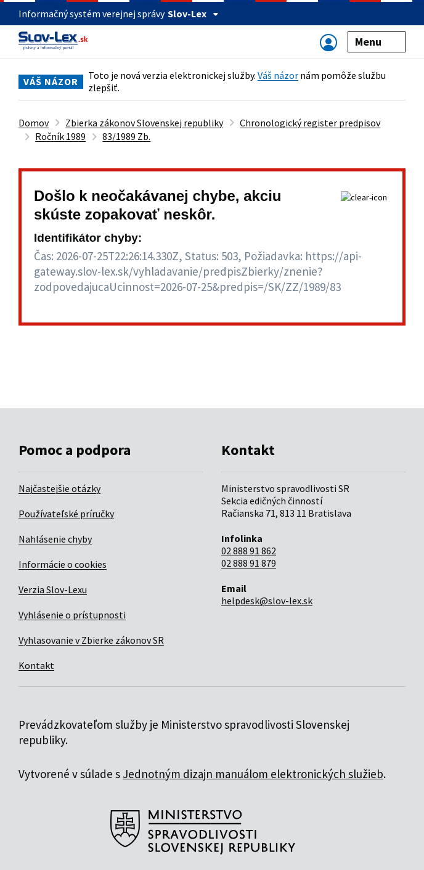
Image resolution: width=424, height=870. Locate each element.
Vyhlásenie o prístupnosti (72, 615)
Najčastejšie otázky (59, 488)
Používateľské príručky (66, 513)
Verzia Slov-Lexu (52, 589)
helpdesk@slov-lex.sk (266, 600)
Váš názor (278, 75)
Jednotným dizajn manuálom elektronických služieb (253, 773)
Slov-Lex (193, 13)
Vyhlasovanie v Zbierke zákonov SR (91, 640)
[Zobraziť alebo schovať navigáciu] (328, 42)
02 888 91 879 (248, 563)
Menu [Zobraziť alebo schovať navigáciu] (377, 42)
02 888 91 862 (248, 550)
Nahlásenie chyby (55, 539)
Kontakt (36, 665)
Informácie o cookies (62, 564)
